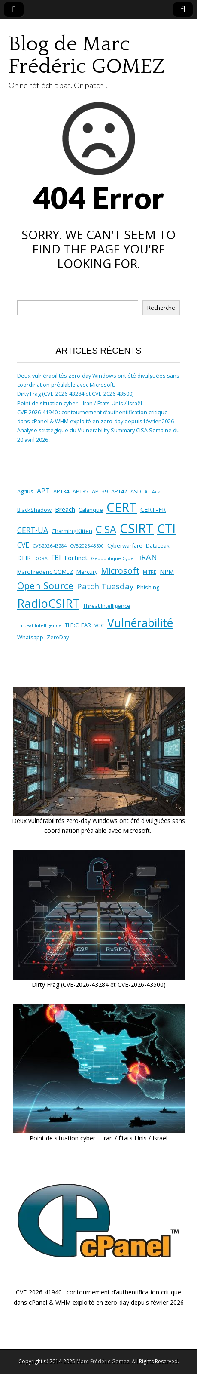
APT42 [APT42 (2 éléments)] (119, 491)
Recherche (161, 307)
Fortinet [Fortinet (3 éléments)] (76, 558)
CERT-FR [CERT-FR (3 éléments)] (153, 509)
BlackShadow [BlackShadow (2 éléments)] (34, 510)
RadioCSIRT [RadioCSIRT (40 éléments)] (48, 603)
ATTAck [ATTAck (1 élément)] (152, 492)
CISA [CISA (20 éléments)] (106, 529)
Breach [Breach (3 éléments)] (65, 509)
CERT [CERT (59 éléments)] (121, 507)
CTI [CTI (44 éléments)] (166, 528)
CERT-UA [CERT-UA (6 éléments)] (32, 530)
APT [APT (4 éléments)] (43, 491)
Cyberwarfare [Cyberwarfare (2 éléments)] (124, 545)
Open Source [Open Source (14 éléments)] (45, 585)
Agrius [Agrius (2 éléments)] (25, 491)
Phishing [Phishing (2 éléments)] (148, 587)
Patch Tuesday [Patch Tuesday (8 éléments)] (105, 586)
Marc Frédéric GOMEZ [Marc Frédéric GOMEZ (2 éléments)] (45, 572)
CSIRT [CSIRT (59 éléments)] (137, 528)
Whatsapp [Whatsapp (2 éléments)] (30, 637)
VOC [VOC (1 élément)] (99, 625)
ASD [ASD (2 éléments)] (135, 491)
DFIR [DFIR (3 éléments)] (24, 558)
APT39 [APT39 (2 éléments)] (100, 491)
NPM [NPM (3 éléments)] (167, 571)
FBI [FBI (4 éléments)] (56, 557)
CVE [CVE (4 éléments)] (23, 545)
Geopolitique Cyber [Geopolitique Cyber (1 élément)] (113, 558)
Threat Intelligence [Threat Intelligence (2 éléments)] (106, 606)
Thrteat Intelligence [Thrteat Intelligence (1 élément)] (39, 625)
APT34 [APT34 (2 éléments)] (61, 491)
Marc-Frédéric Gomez (102, 1361)
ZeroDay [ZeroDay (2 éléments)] (58, 637)
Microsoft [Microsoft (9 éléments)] (120, 570)
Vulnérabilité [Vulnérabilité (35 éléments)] (140, 623)
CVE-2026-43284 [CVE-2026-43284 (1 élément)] (50, 546)
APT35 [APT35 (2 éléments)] (80, 491)
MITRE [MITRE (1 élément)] (149, 572)
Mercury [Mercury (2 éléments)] (86, 572)
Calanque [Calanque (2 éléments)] (91, 510)
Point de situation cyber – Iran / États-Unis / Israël (79, 403)
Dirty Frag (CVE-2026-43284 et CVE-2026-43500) (75, 393)
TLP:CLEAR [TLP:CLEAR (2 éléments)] (78, 625)
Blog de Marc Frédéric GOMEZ (86, 55)
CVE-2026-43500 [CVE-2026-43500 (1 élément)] (87, 546)
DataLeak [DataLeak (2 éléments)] (158, 545)
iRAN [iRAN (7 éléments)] (148, 557)
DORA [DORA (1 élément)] (41, 558)
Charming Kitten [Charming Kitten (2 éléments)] (72, 531)
